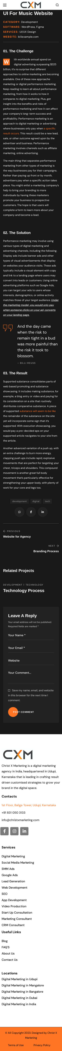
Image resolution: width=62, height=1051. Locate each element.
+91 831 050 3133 (13, 813)
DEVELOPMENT (12, 584)
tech (47, 501)
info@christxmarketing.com (20, 820)
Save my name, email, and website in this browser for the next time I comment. (31, 695)
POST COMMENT (23, 712)
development (19, 501)
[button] (57, 5)
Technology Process (23, 590)
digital (35, 501)
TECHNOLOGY (34, 584)
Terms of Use (16, 1045)
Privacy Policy (42, 1045)
